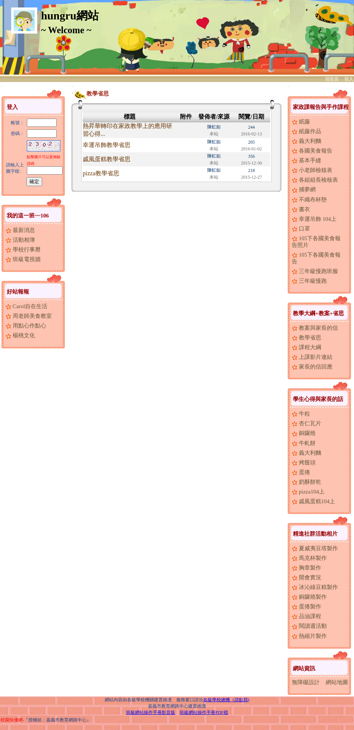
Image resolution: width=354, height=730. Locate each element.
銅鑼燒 (304, 433)
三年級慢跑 (309, 281)
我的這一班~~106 (28, 216)
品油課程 (306, 616)
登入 (348, 79)
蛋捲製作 (306, 607)
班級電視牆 (23, 259)
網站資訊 (304, 668)
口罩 (301, 229)
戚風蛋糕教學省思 (106, 159)
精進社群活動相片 (315, 534)
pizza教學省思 (101, 173)
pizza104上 (308, 492)
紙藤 (301, 122)
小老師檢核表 (312, 170)
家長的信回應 (312, 367)
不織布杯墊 (309, 200)
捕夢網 (304, 189)
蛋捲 (301, 472)
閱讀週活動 (309, 626)
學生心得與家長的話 (318, 399)
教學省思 (306, 338)
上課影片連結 (312, 357)
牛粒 (301, 414)
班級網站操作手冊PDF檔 (204, 712)
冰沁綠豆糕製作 (315, 587)
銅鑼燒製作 (309, 597)
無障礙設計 (306, 682)
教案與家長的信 (315, 328)
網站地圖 (337, 682)
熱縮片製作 (309, 636)
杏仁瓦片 (306, 423)
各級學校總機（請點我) (226, 699)
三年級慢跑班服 (315, 271)
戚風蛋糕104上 (313, 501)
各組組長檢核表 (315, 180)
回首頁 (332, 79)
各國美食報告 (312, 151)
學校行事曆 (23, 250)
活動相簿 (20, 240)
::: (2, 86)
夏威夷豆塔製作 (315, 548)
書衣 (301, 209)
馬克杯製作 (309, 558)
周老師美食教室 (29, 316)
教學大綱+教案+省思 (318, 313)
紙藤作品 (306, 131)
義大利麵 (306, 141)
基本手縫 (306, 160)
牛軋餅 (304, 443)
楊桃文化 (20, 335)
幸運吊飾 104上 (314, 219)
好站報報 (18, 292)
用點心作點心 (26, 326)
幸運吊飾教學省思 (106, 145)
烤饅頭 (304, 463)
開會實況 (306, 577)
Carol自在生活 (26, 306)
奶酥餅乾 (306, 482)
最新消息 (20, 230)
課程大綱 (306, 347)
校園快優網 (11, 720)
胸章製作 (306, 568)
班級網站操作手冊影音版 (150, 712)
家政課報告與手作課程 (321, 107)
